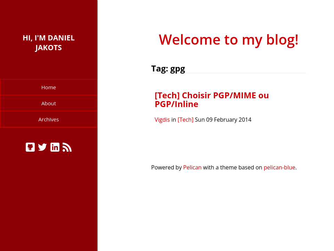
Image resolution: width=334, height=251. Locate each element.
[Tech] (186, 119)
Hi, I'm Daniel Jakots (49, 42)
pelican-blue (279, 167)
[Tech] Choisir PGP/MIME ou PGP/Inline (212, 99)
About (48, 103)
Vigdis (162, 119)
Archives (49, 119)
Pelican (192, 167)
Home (48, 87)
